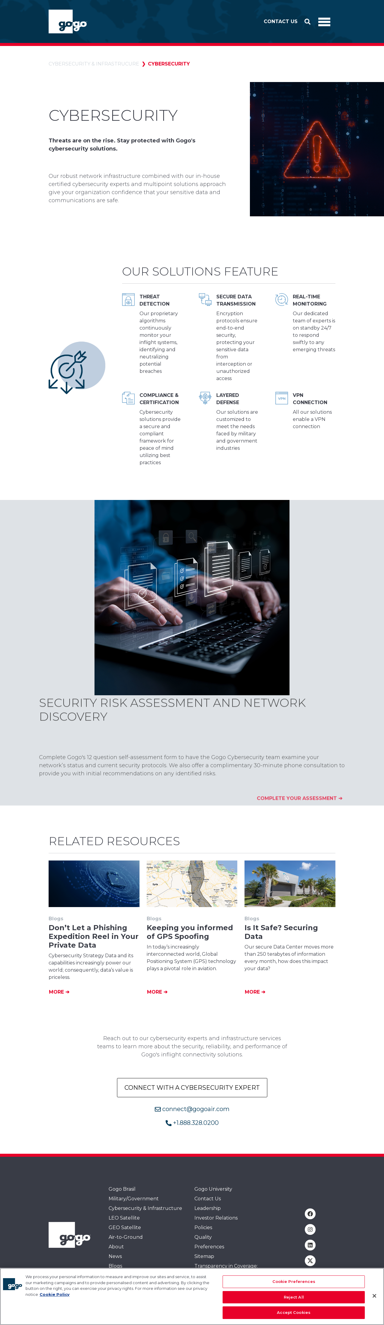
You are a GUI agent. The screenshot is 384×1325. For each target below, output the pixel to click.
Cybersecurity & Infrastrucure (94, 64)
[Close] (374, 1296)
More (57, 992)
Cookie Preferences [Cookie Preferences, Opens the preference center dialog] (293, 1282)
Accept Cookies (293, 1313)
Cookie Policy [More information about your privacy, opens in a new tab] (55, 1294)
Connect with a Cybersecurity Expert (192, 1087)
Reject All (294, 1297)
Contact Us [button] (281, 21)
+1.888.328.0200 (192, 1122)
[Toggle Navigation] (324, 21)
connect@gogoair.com (192, 1109)
